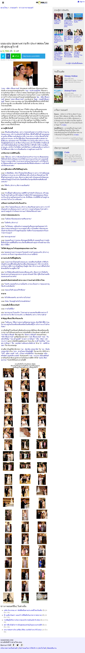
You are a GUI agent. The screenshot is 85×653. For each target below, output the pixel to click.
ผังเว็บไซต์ (42, 648)
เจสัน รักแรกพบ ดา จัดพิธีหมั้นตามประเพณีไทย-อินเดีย (23, 610)
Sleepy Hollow (70, 76)
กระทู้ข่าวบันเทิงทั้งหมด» (74, 63)
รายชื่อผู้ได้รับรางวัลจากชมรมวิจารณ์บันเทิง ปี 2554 (22, 620)
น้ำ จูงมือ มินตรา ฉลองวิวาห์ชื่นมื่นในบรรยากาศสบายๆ (23, 615)
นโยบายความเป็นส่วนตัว (9, 648)
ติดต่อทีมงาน (51, 648)
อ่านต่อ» (64, 125)
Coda (66, 152)
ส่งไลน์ (15, 56)
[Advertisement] (25, 25)
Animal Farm (70, 91)
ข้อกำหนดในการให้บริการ (28, 648)
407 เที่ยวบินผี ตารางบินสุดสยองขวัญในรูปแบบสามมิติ (23, 625)
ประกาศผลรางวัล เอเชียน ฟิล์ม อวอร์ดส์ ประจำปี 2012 (23, 630)
